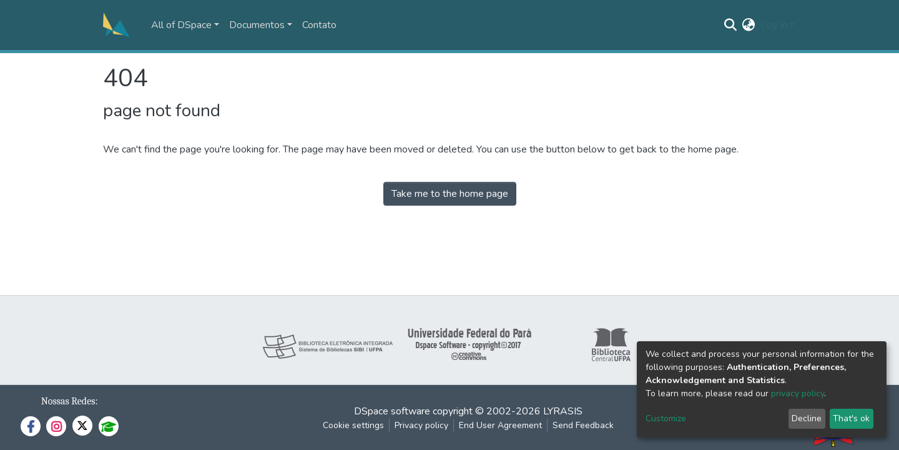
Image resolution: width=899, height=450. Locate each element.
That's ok (851, 418)
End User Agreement (500, 425)
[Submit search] (731, 25)
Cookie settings (353, 425)
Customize (666, 418)
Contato (319, 25)
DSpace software (392, 411)
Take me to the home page (449, 194)
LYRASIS (562, 411)
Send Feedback (583, 425)
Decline (807, 418)
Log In (773, 25)
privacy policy (797, 393)
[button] (749, 25)
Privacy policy (421, 425)
